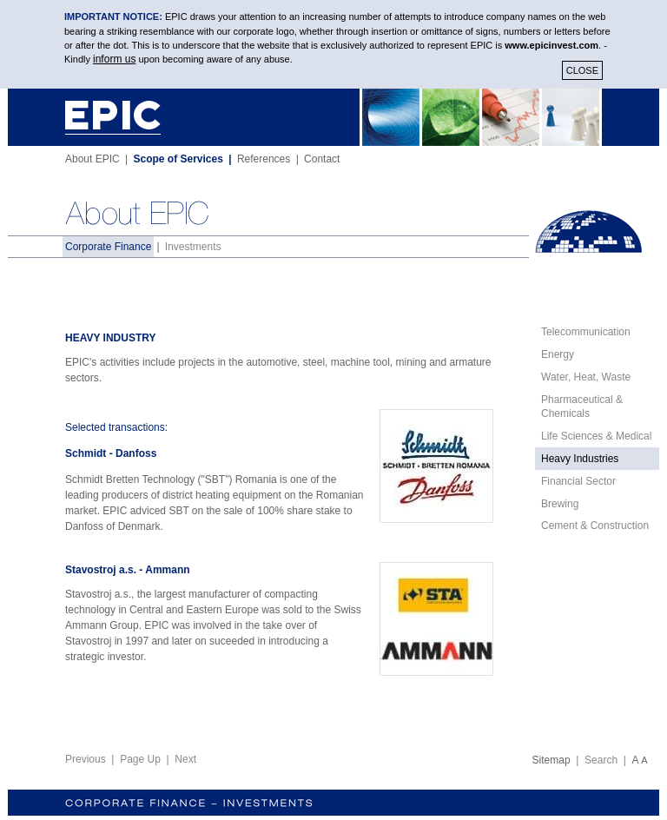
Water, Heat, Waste (586, 377)
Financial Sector (578, 481)
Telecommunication (586, 332)
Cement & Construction (595, 525)
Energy (557, 354)
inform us (114, 59)
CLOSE (582, 70)
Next (185, 759)
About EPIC (92, 159)
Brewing (559, 504)
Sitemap (551, 760)
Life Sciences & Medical (596, 436)
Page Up (140, 759)
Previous (85, 759)
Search (600, 760)
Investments (193, 247)
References (263, 159)
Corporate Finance (108, 247)
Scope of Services (178, 159)
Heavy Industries (579, 459)
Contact (322, 159)
